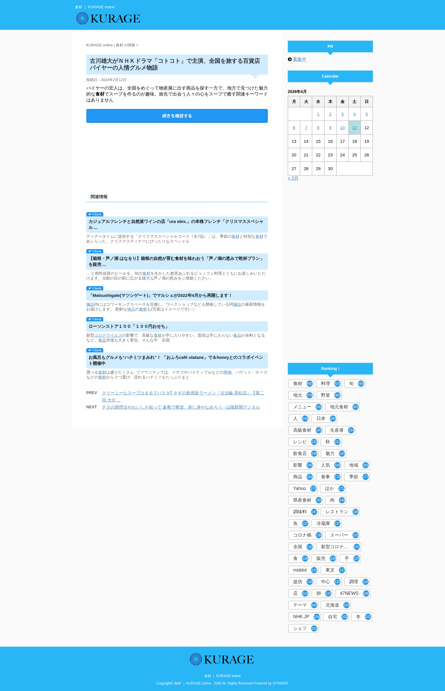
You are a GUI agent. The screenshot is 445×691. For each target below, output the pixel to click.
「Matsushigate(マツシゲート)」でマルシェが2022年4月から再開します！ (161, 295)
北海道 (338, 605)
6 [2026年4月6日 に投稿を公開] (294, 127)
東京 (335, 570)
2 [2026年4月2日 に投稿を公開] (330, 113)
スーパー (344, 535)
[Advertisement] (177, 153)
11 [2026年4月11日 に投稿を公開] (354, 127)
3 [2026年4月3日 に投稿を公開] (342, 113)
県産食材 (307, 500)
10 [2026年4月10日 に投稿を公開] (342, 127)
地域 (359, 465)
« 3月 (293, 178)
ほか (335, 488)
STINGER (280, 683)
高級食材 (307, 430)
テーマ (305, 605)
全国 (303, 547)
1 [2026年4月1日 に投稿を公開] (318, 113)
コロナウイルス (108, 335)
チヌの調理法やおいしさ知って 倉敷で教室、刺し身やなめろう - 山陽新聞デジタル (181, 407)
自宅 (338, 617)
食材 (236, 236)
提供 (303, 582)
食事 (331, 477)
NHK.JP (306, 617)
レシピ (305, 442)
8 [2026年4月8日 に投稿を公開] (318, 127)
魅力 (335, 453)
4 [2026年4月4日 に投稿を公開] (354, 113)
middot (305, 570)
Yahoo (304, 488)
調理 (359, 582)
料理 (331, 383)
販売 (326, 558)
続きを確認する (177, 116)
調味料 (305, 512)
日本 (326, 418)
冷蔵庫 (328, 523)
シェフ (305, 628)
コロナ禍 (307, 535)
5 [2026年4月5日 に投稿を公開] (367, 113)
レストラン (342, 512)
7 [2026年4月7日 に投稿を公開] (306, 127)
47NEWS (354, 593)
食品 (237, 335)
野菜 (331, 395)
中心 (331, 582)
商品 (303, 477)
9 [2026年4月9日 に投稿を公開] (330, 127)
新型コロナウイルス (341, 547)
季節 (359, 477)
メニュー (307, 407)
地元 (131, 309)
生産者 (342, 430)
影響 (303, 465)
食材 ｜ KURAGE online (222, 676)
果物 (228, 372)
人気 (331, 465)
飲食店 (305, 453)
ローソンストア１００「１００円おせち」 (129, 326)
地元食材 (344, 407)
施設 (90, 304)
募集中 (300, 59)
